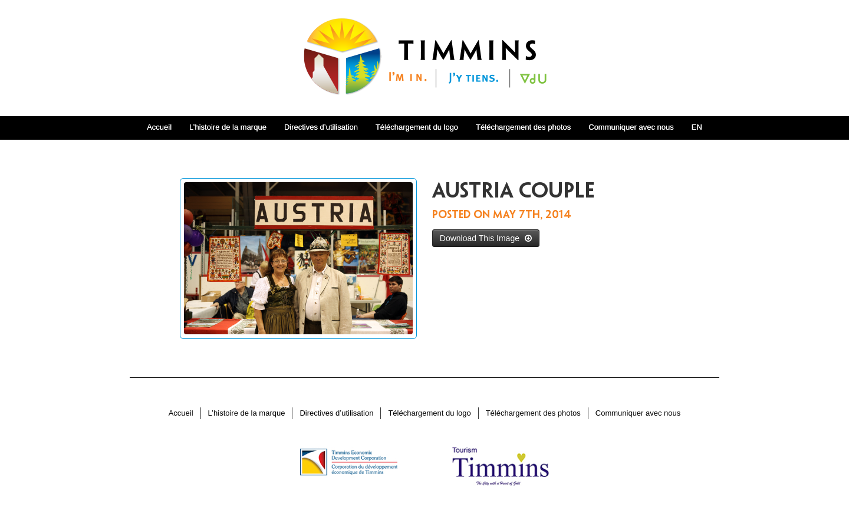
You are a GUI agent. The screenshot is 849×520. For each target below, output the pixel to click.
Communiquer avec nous (631, 127)
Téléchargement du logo (417, 127)
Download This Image (486, 238)
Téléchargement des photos (523, 127)
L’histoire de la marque (227, 127)
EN (697, 127)
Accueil (159, 127)
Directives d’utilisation (321, 127)
